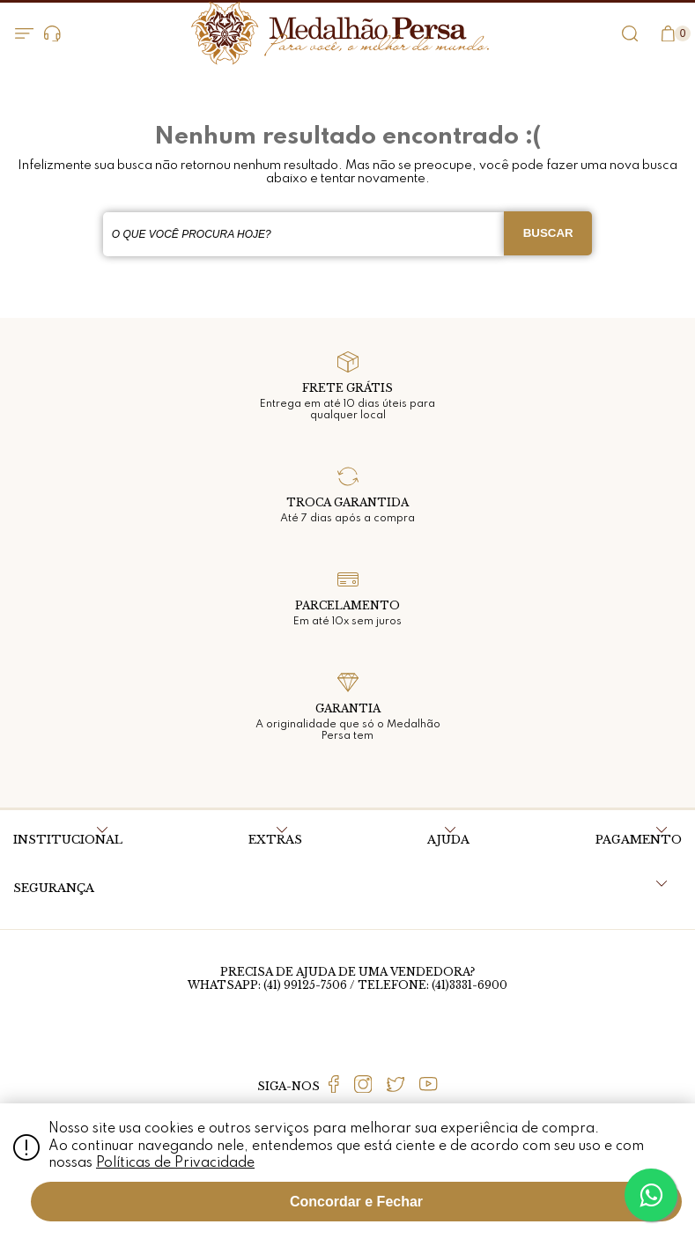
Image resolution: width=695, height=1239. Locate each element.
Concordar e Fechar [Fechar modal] (356, 1201)
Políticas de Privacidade (175, 1163)
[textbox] (303, 234)
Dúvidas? (52, 34)
